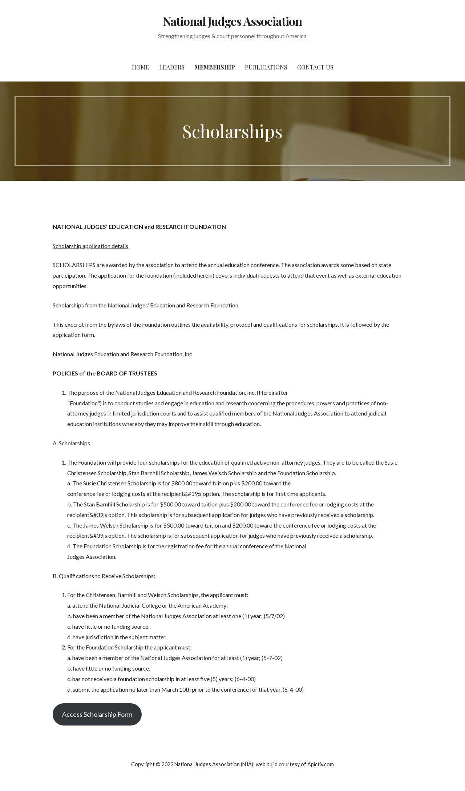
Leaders (172, 67)
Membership (214, 67)
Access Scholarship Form (97, 714)
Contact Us (315, 67)
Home (140, 67)
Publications (266, 67)
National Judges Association (232, 21)
